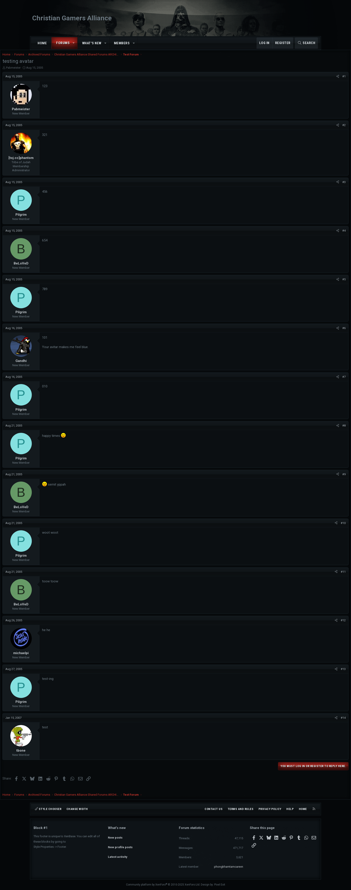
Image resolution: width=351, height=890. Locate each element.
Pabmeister (44, 72)
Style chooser (48, 809)
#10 (312, 527)
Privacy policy (270, 809)
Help (290, 809)
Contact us (214, 809)
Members (122, 43)
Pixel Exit (219, 884)
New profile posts (120, 844)
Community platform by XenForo (163, 884)
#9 (313, 478)
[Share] (307, 81)
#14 (312, 722)
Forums (63, 43)
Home (42, 43)
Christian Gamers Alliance (72, 18)
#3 (313, 186)
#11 (312, 576)
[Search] (306, 43)
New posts (115, 835)
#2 (313, 129)
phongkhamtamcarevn (228, 866)
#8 (313, 430)
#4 (313, 235)
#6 (313, 332)
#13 (312, 673)
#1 (313, 80)
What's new (91, 43)
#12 (312, 624)
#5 (313, 283)
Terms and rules (241, 809)
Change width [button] (77, 809)
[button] (73, 43)
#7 (313, 381)
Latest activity (117, 852)
